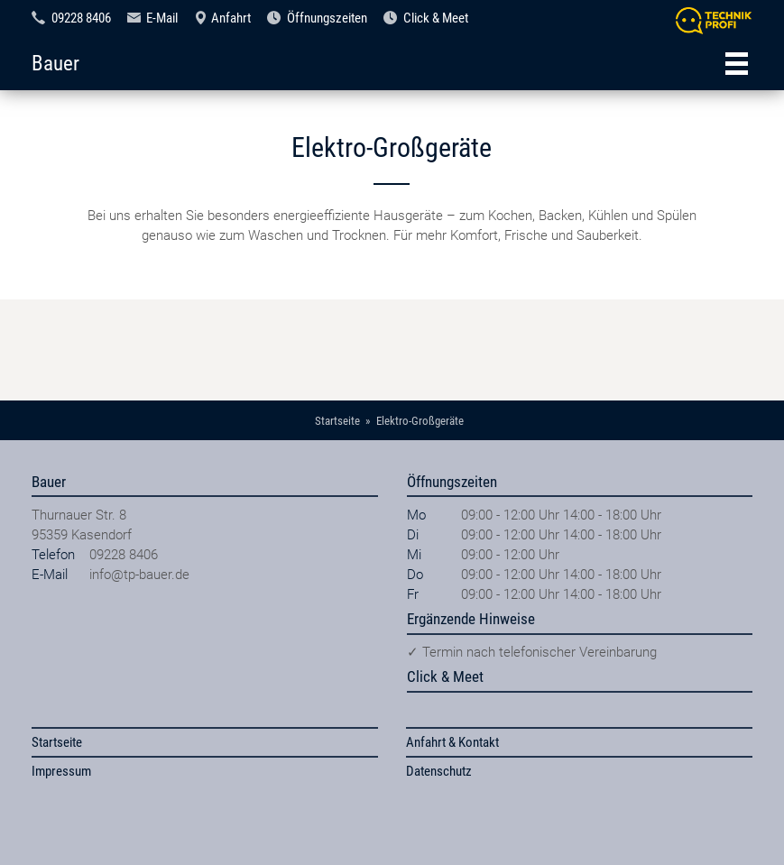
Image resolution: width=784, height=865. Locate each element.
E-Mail (162, 18)
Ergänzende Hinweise (471, 619)
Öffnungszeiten (327, 18)
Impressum (61, 771)
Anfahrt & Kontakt (452, 742)
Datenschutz (439, 771)
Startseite (57, 742)
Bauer (55, 63)
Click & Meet (435, 18)
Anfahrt (231, 18)
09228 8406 (81, 18)
